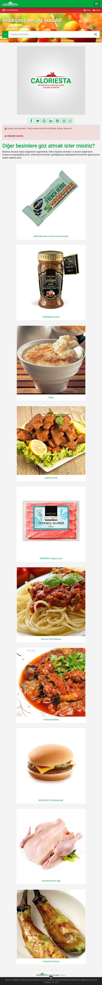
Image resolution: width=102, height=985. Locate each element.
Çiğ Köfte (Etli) (51, 478)
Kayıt (96, 10)
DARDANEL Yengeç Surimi (51, 558)
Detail (55, 982)
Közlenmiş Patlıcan (51, 961)
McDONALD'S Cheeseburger (51, 800)
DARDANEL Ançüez (51, 317)
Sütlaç (51, 397)
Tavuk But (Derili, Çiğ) (51, 881)
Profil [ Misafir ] (10, 10)
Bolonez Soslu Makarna (51, 639)
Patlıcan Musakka (51, 719)
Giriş (87, 10)
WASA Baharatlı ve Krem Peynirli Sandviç (51, 236)
